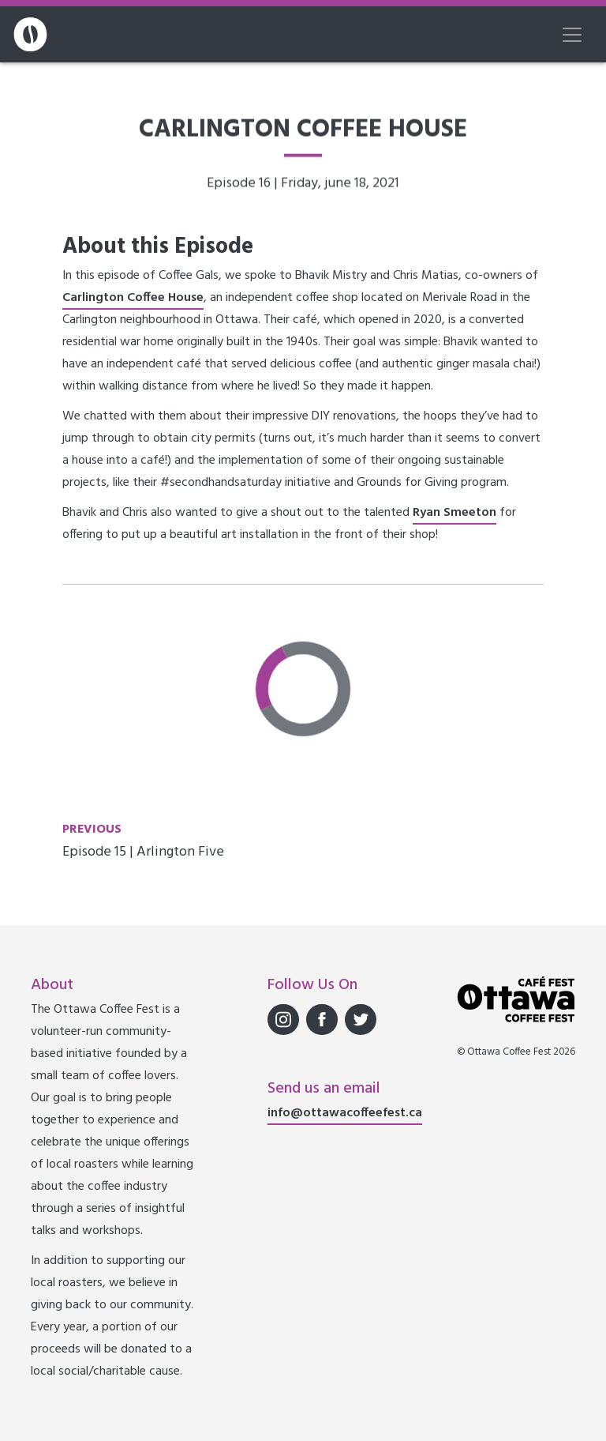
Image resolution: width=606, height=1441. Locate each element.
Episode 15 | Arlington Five (143, 852)
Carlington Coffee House (133, 298)
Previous (92, 829)
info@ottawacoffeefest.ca (344, 1113)
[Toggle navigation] (572, 35)
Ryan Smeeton (454, 512)
